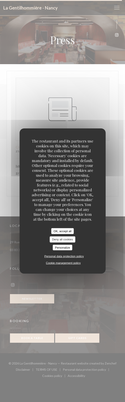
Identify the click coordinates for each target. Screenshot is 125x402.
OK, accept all (62, 231)
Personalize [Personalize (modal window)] (62, 247)
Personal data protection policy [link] (64, 256)
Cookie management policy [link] (63, 263)
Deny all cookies (62, 239)
